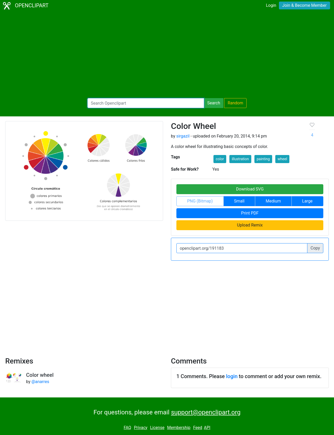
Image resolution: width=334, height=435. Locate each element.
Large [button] (307, 201)
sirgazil (182, 136)
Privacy (140, 427)
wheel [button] (282, 159)
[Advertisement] (167, 54)
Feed (197, 427)
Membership (178, 427)
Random (235, 102)
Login (271, 5)
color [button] (220, 159)
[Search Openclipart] (145, 103)
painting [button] (263, 159)
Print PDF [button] (250, 213)
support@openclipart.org (205, 412)
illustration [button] (240, 159)
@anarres (40, 381)
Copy (315, 248)
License (157, 427)
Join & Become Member (304, 5)
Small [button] (239, 201)
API (207, 427)
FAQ (127, 427)
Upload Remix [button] (250, 225)
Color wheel (39, 375)
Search (213, 102)
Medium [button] (273, 201)
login (231, 376)
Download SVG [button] (250, 189)
